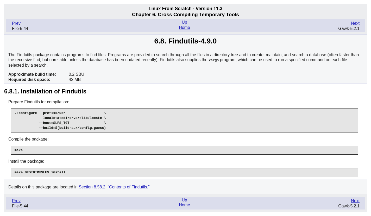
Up (184, 22)
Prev (16, 23)
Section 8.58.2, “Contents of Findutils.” (114, 187)
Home (184, 27)
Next (355, 23)
